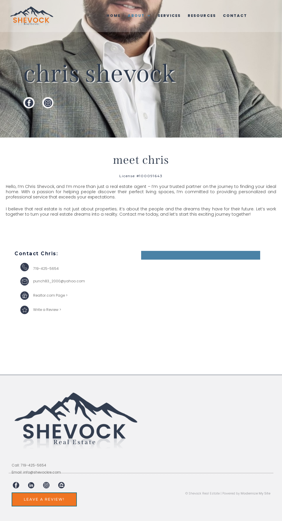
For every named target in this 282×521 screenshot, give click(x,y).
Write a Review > (47, 309)
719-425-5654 (46, 268)
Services (169, 15)
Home (112, 15)
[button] (138, 16)
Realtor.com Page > (50, 295)
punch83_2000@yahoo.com (59, 281)
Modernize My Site (255, 493)
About (138, 15)
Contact (237, 15)
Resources (203, 15)
